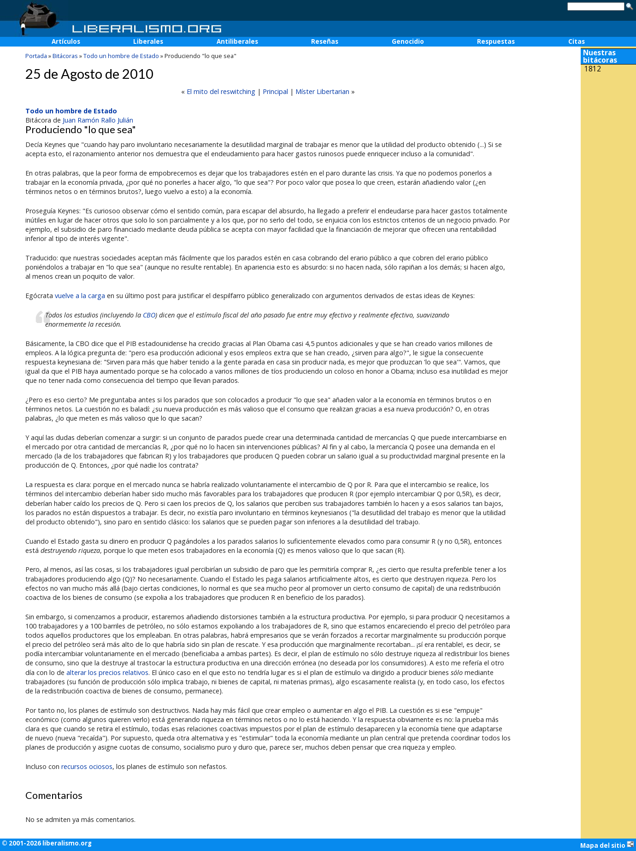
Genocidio (408, 41)
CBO (149, 315)
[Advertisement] (608, 137)
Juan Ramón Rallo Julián (98, 120)
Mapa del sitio (607, 845)
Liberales (148, 41)
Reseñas (324, 41)
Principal (275, 91)
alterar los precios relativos (107, 672)
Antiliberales (237, 41)
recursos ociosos (86, 766)
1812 (592, 68)
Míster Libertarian (322, 91)
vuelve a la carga (80, 295)
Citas (576, 41)
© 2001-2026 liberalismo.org (47, 843)
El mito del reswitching (221, 91)
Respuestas (496, 41)
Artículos (66, 41)
